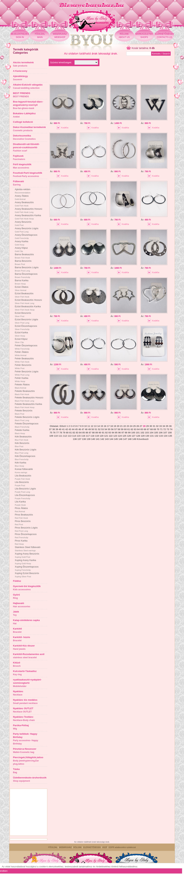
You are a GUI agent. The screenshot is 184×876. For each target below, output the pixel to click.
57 (115, 429)
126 (129, 435)
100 (133, 432)
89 (96, 432)
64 (138, 429)
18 (111, 426)
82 (74, 432)
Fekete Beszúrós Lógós (27, 418)
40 (60, 429)
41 (63, 429)
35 (167, 426)
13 (95, 426)
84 (80, 432)
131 (152, 435)
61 (128, 429)
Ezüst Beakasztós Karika (28, 308)
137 (79, 439)
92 (106, 432)
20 (118, 426)
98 (126, 432)
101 (138, 432)
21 (121, 426)
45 (76, 429)
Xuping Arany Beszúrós (27, 555)
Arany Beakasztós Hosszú (28, 210)
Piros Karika (21, 542)
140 (93, 439)
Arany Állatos (22, 197)
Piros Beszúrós (22, 523)
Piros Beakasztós (24, 516)
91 (103, 432)
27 (141, 426)
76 (54, 432)
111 (60, 435)
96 (119, 432)
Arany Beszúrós (23, 223)
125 (124, 435)
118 (92, 435)
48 (86, 429)
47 (83, 429)
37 (50, 429)
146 (120, 439)
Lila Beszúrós (22, 484)
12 (92, 426)
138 (84, 439)
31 (154, 426)
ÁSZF (105, 847)
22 (124, 426)
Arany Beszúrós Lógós (26, 230)
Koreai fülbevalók (24, 471)
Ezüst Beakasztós (24, 295)
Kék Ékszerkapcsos (25, 458)
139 (89, 439)
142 (102, 439)
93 (109, 432)
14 (98, 426)
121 (106, 435)
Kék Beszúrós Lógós (25, 451)
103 (147, 432)
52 (99, 429)
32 (157, 426)
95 (116, 432)
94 (113, 432)
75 (51, 432)
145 (116, 439)
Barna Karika (21, 282)
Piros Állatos (21, 510)
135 (170, 435)
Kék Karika (20, 464)
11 (88, 426)
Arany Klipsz (21, 249)
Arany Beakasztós (24, 204)
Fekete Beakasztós (25, 392)
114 (74, 435)
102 (142, 432)
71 (161, 429)
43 (70, 429)
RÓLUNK (77, 847)
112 (65, 435)
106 (161, 432)
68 (151, 429)
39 (57, 429)
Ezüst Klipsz (21, 340)
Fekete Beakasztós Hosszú (29, 399)
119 (97, 435)
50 (92, 429)
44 (73, 429)
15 (101, 426)
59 (122, 429)
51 (96, 429)
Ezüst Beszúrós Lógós (26, 321)
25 (134, 426)
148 (130, 439)
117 (88, 435)
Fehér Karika (21, 379)
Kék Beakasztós (23, 438)
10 (85, 426)
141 (98, 439)
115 (79, 435)
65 (141, 429)
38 (53, 429)
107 (165, 432)
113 (70, 435)
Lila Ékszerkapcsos (25, 497)
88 (93, 432)
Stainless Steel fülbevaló (27, 549)
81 (70, 432)
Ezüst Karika (21, 334)
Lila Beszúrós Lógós (25, 490)
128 (138, 435)
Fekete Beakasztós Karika (28, 405)
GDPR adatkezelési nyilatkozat (122, 847)
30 (150, 426)
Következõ (142, 439)
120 (102, 435)
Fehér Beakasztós (24, 360)
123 (115, 435)
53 (102, 429)
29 (147, 426)
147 (125, 439)
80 (67, 432)
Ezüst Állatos (21, 288)
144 (111, 439)
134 (166, 435)
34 (164, 426)
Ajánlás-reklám (22, 191)
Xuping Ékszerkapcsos (27, 568)
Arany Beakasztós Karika (28, 217)
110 (56, 435)
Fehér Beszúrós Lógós (26, 373)
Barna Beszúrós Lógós (27, 269)
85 (83, 432)
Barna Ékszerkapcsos (26, 275)
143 (107, 439)
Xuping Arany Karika (25, 562)
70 (158, 429)
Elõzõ (63, 426)
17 (108, 426)
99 (129, 432)
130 (147, 435)
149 (134, 439)
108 (170, 432)
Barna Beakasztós (24, 256)
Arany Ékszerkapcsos (26, 236)
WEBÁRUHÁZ (65, 847)
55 (109, 429)
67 (148, 429)
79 (64, 432)
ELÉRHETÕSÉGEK (92, 847)
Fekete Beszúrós (23, 412)
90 (100, 432)
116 (83, 435)
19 (114, 426)
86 (87, 432)
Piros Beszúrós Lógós (26, 529)
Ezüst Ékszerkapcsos (26, 327)
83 (77, 432)
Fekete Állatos (22, 386)
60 (125, 429)
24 (131, 426)
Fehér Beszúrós (23, 366)
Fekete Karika (22, 431)
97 (122, 432)
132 (156, 435)
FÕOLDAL (52, 847)
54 (105, 429)
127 (133, 435)
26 (137, 426)
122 (111, 435)
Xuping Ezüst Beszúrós (27, 575)
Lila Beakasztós (23, 477)
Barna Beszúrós (23, 262)
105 (156, 432)
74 (171, 429)
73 (168, 429)
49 (89, 429)
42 (66, 429)
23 (128, 426)
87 (90, 432)
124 (120, 435)
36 (170, 426)
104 (152, 432)
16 (105, 426)
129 (143, 435)
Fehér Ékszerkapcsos (26, 347)
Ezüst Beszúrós (23, 314)
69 (155, 429)
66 (145, 429)
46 (79, 429)
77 (57, 432)
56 (112, 429)
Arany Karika (21, 243)
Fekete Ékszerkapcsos (26, 425)
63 (135, 429)
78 (60, 432)
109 (51, 435)
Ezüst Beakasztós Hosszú (28, 301)
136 (75, 439)
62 (132, 429)
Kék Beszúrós (22, 444)
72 (164, 429)
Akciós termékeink (23, 64)
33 (160, 426)
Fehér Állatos (22, 353)
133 (161, 435)
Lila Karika (20, 503)
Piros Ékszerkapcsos (26, 536)
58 (119, 429)
